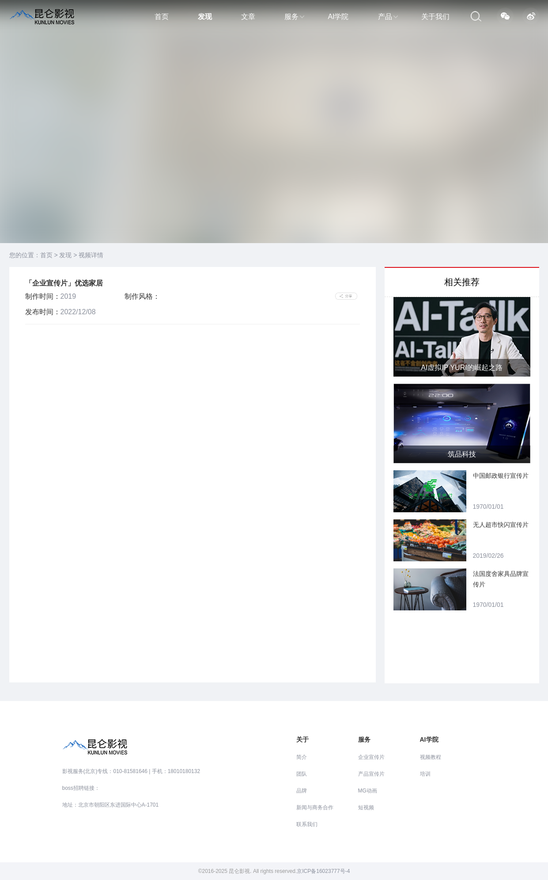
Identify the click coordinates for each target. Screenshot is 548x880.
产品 (388, 16)
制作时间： (42, 296)
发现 (205, 16)
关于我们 (435, 16)
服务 (294, 16)
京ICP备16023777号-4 (323, 871)
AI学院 (338, 16)
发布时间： (42, 312)
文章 (248, 16)
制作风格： (142, 296)
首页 (162, 16)
